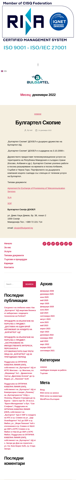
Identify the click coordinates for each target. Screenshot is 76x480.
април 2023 (45, 329)
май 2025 (44, 301)
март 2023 (44, 332)
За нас (8, 247)
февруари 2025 (47, 307)
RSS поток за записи (49, 393)
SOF (10, 203)
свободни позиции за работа (53, 370)
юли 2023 (44, 323)
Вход (42, 390)
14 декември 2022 (45, 130)
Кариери (9, 263)
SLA (10, 198)
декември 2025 (47, 294)
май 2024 (44, 313)
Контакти (9, 267)
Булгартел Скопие (38, 122)
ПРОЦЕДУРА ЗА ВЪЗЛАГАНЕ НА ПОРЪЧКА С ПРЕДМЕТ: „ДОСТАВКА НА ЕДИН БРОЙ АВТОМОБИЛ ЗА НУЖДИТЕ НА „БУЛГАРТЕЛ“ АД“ (19, 327)
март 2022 (44, 345)
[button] (38, 64)
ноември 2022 (46, 338)
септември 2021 (47, 351)
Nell (30, 130)
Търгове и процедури (17, 259)
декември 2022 (47, 335)
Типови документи (15, 255)
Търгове (44, 374)
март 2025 (44, 304)
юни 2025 (44, 297)
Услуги (8, 251)
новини (38, 114)
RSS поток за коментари (51, 396)
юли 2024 (44, 310)
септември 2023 (47, 316)
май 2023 (44, 326)
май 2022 (44, 341)
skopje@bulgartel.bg (24, 228)
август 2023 (45, 319)
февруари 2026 (47, 291)
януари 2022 (45, 348)
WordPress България (49, 399)
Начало (8, 243)
